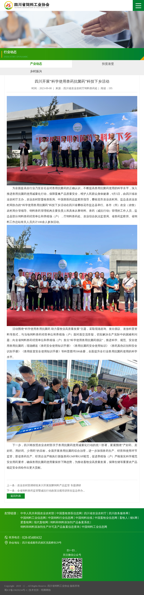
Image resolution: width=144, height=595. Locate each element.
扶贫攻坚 (108, 63)
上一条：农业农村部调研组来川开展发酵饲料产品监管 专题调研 (44, 485)
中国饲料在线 (84, 517)
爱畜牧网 (26, 522)
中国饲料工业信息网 (33, 517)
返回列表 (15, 496)
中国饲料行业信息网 (60, 517)
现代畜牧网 (41, 522)
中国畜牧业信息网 (106, 517)
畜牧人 (123, 517)
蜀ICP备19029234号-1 (15, 590)
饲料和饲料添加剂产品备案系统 (70, 522)
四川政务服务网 (118, 513)
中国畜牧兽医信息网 (69, 513)
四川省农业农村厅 (95, 513)
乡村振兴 (36, 71)
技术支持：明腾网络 (40, 590)
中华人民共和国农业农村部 (37, 513)
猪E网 (133, 517)
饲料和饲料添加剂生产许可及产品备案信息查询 (50, 526)
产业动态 (36, 63)
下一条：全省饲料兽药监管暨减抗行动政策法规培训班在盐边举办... (46, 490)
